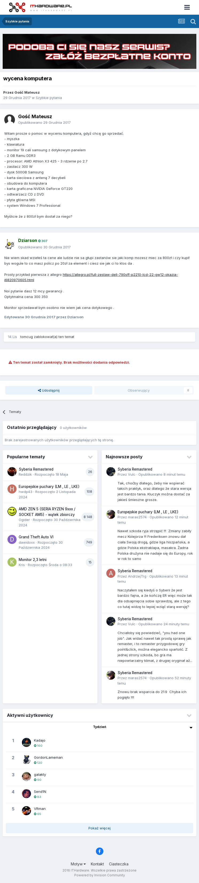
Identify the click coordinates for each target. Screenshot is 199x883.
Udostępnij (49, 390)
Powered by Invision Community (99, 875)
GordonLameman (48, 757)
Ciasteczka (118, 864)
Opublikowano (44, 122)
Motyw (78, 864)
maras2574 (137, 517)
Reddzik (25, 474)
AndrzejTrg (137, 576)
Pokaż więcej (99, 828)
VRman (40, 808)
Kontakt (97, 864)
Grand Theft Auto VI (36, 537)
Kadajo (39, 740)
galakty (40, 774)
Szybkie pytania (49, 98)
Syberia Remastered (36, 469)
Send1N (40, 791)
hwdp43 (25, 492)
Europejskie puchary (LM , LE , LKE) (49, 486)
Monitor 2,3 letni (32, 560)
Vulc (131, 474)
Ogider (24, 520)
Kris (22, 565)
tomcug (26, 337)
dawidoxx (27, 542)
